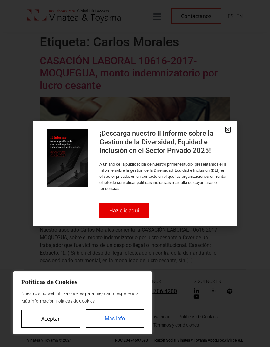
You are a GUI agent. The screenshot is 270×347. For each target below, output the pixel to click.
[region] (82, 303)
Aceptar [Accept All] (50, 318)
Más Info (115, 318)
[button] (228, 129)
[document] (135, 173)
